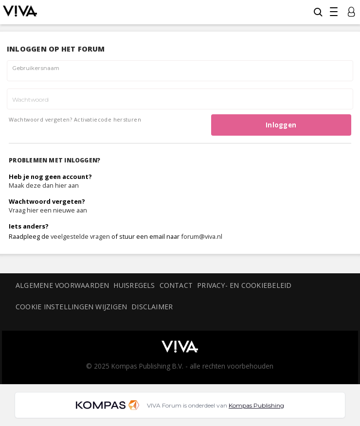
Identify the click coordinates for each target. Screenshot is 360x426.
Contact (176, 285)
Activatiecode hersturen (107, 119)
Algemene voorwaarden (62, 285)
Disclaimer (152, 306)
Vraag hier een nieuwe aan (48, 210)
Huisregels (134, 285)
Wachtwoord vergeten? (40, 119)
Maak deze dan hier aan (44, 185)
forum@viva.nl (201, 236)
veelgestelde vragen (80, 236)
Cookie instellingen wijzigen (71, 306)
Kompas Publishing (256, 405)
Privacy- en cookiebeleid (244, 285)
